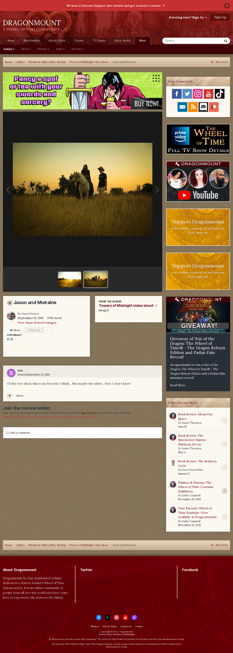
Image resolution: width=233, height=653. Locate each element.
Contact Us (125, 626)
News (11, 41)
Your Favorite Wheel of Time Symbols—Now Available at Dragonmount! (197, 512)
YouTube (77, 49)
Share (15, 330)
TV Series (99, 41)
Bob (20, 371)
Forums (79, 41)
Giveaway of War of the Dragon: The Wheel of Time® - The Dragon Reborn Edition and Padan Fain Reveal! (197, 348)
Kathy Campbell (191, 495)
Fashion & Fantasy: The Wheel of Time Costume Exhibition (196, 487)
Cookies (139, 626)
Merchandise (31, 41)
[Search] (182, 41)
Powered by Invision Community (116, 634)
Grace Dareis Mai (192, 469)
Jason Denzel (30, 313)
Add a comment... (18, 432)
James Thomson (191, 422)
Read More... (179, 385)
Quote (19, 395)
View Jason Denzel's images (37, 322)
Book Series (122, 41)
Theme (95, 626)
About (25, 49)
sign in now (88, 413)
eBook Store (57, 41)
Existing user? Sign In (188, 17)
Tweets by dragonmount (97, 577)
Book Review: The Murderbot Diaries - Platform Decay (193, 440)
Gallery (8, 49)
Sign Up (220, 17)
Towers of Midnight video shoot (126, 305)
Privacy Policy (110, 626)
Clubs (60, 49)
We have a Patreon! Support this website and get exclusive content (113, 5)
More (142, 41)
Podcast (43, 49)
